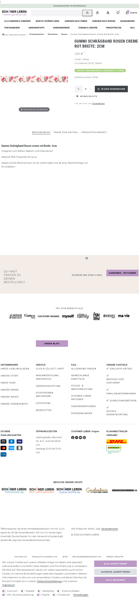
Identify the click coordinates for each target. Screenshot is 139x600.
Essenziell (12, 591)
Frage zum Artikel (66, 132)
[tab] (41, 132)
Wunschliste (86, 96)
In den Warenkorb (111, 89)
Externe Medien (70, 591)
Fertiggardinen (12, 28)
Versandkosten (98, 103)
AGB (65, 557)
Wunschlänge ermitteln (80, 377)
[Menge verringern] (90, 89)
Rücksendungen (81, 413)
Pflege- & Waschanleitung (82, 387)
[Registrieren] (108, 13)
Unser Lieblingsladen (15, 368)
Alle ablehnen (115, 580)
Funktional (64, 595)
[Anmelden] (98, 13)
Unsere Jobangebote (14, 404)
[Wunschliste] (118, 13)
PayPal (45, 595)
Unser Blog (52, 343)
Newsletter (43, 410)
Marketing (48, 591)
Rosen (64, 34)
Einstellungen (80, 595)
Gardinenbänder (61, 28)
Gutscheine (43, 403)
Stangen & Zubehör (87, 28)
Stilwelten (52, 34)
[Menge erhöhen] (85, 89)
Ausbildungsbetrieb (123, 400)
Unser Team (8, 383)
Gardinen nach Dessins (103, 21)
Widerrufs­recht (114, 557)
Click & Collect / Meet (50, 368)
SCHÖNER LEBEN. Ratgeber (81, 397)
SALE (132, 28)
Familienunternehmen (121, 393)
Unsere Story (9, 376)
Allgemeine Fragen (83, 368)
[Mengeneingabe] (78, 89)
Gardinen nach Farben (76, 21)
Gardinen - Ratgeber (122, 273)
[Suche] (87, 13)
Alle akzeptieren (115, 564)
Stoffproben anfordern (44, 394)
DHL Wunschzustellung (20, 595)
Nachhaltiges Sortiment (115, 381)
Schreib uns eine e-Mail (87, 275)
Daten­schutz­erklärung (49, 581)
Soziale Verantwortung (117, 413)
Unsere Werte (10, 397)
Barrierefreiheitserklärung (87, 557)
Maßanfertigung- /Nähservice (48, 377)
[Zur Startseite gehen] (14, 35)
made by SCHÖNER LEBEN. (48, 21)
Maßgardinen (127, 21)
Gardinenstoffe (36, 28)
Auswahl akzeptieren (115, 572)
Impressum (8, 585)
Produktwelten (113, 28)
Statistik (30, 591)
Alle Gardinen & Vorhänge (17, 21)
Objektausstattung (48, 386)
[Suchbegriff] (56, 13)
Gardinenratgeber (83, 406)
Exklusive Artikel (121, 368)
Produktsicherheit (94, 132)
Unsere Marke (10, 390)
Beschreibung (41, 132)
